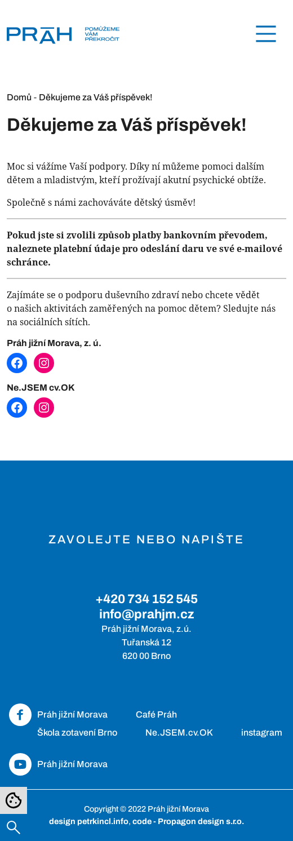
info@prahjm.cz (146, 614)
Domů (19, 97)
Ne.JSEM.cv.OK (179, 732)
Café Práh (156, 714)
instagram (261, 732)
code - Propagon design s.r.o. (188, 821)
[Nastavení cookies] (13, 800)
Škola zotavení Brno (77, 732)
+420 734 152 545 (146, 599)
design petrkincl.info (88, 821)
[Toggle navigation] (266, 33)
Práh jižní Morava (72, 714)
